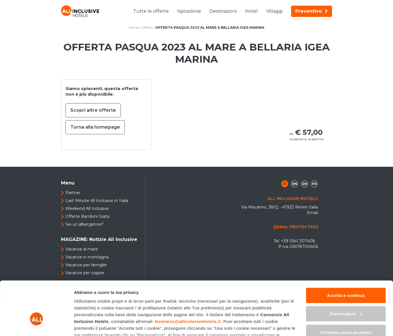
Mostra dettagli (89, 324)
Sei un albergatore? (85, 224)
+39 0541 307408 (298, 240)
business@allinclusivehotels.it (188, 282)
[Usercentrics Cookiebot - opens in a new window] (36, 325)
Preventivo (311, 11)
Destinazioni (223, 11)
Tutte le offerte (151, 11)
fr (314, 184)
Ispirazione (189, 11)
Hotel (251, 11)
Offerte (147, 27)
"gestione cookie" (208, 303)
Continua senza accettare (346, 293)
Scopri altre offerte (93, 110)
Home (134, 27)
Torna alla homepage (95, 127)
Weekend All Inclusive (87, 208)
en (294, 184)
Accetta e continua (345, 256)
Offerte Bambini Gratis (88, 216)
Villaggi (274, 11)
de (304, 184)
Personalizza (346, 275)
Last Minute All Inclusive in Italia (97, 200)
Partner (73, 192)
